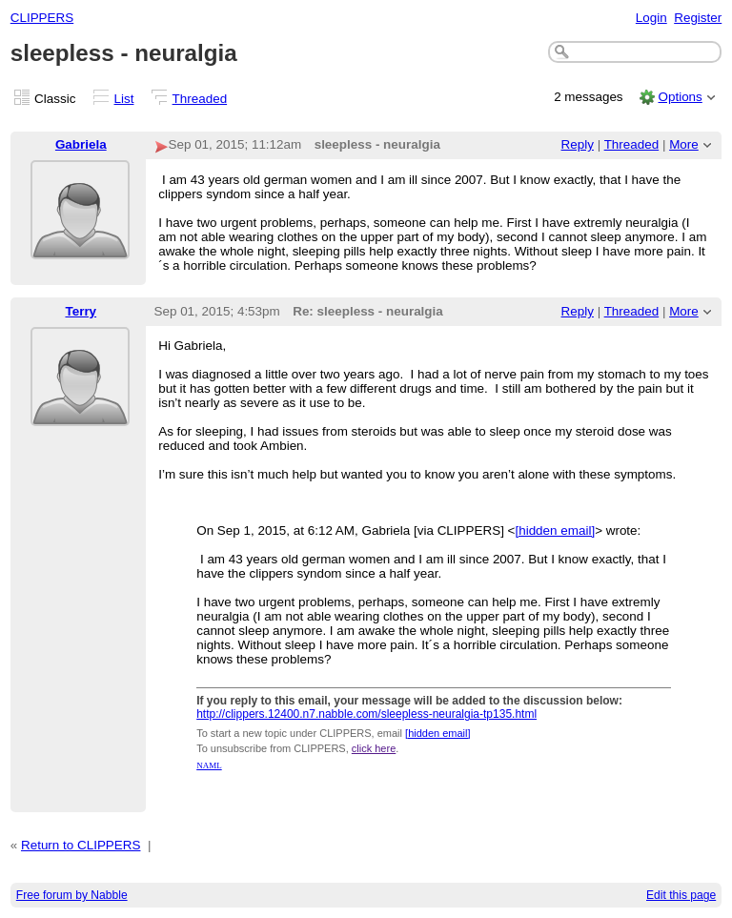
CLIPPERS (41, 17)
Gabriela (81, 144)
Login (651, 17)
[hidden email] (555, 530)
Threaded (200, 99)
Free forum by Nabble (72, 895)
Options (680, 97)
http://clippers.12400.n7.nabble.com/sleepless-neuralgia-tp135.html (366, 714)
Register (698, 17)
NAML (209, 765)
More (684, 144)
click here (374, 748)
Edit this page (681, 895)
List (124, 99)
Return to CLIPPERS (80, 845)
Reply (577, 144)
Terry (80, 311)
